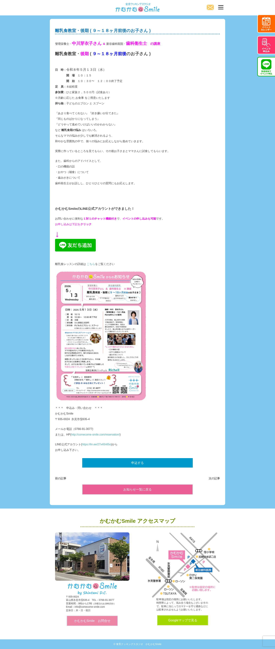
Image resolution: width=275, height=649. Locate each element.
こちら (91, 264)
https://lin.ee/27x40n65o (97, 444)
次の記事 (214, 478)
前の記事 (60, 478)
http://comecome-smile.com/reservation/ (96, 434)
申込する (137, 463)
